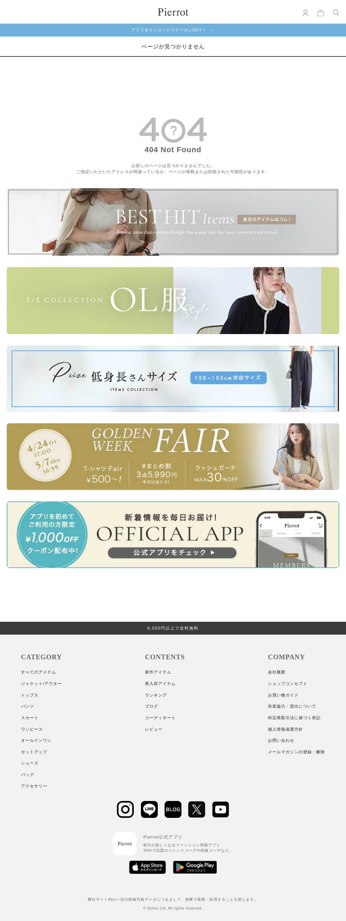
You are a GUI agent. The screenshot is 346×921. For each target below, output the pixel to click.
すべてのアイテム (38, 672)
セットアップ (34, 752)
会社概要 (277, 672)
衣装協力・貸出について (292, 706)
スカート (30, 717)
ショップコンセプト (287, 683)
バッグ (27, 774)
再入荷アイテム (160, 683)
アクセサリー (34, 786)
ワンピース (32, 729)
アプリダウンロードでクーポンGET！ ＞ (173, 30)
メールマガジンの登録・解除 (296, 752)
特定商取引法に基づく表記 (294, 717)
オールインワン (36, 740)
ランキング (156, 695)
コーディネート (160, 717)
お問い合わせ (281, 740)
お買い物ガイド (283, 695)
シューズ (30, 763)
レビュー (154, 729)
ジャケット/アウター (41, 683)
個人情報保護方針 (285, 729)
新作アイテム (158, 672)
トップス (30, 695)
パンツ (27, 706)
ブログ (151, 706)
